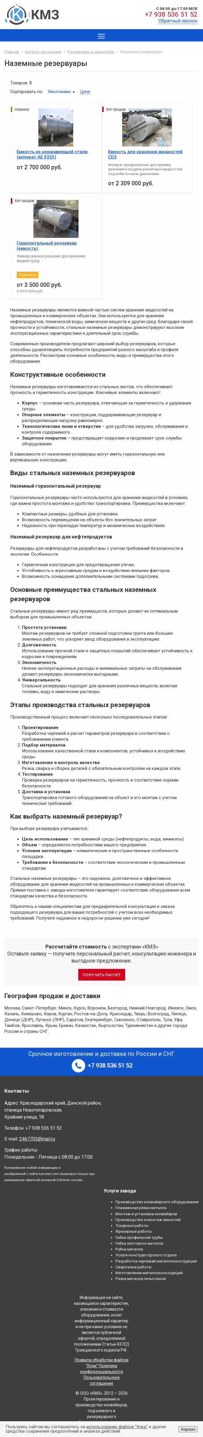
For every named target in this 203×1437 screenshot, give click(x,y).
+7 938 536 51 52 (171, 14)
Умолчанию (59, 91)
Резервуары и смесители (90, 51)
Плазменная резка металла (140, 1207)
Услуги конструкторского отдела (146, 1255)
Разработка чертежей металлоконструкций (156, 1261)
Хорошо (188, 1429)
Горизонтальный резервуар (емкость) (47, 245)
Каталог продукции (43, 51)
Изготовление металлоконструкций (149, 1272)
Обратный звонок (177, 21)
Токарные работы (132, 1225)
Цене (85, 91)
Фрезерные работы (133, 1231)
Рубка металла (129, 1249)
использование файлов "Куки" (117, 1426)
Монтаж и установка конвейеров (146, 1213)
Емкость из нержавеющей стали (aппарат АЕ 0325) (52, 154)
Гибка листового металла (139, 1243)
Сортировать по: (26, 91)
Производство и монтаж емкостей (148, 1219)
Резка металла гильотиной (140, 1278)
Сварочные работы (133, 1267)
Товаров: (19, 83)
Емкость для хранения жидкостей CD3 (145, 154)
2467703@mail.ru (37, 1139)
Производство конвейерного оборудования (157, 1201)
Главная (11, 51)
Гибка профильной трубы (139, 1237)
